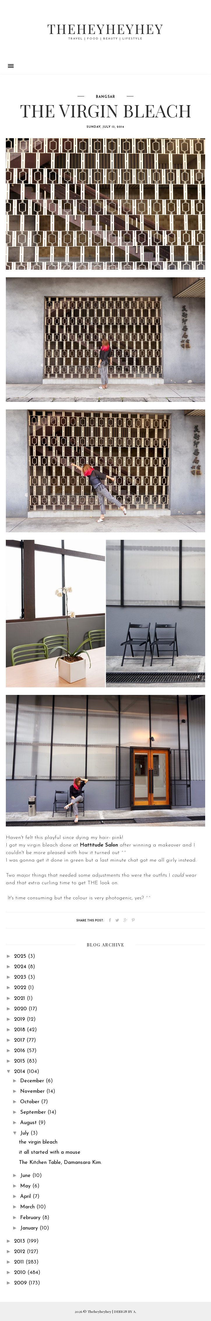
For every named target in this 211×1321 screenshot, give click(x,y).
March (28, 1207)
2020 (21, 1009)
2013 (20, 1241)
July (25, 1133)
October (30, 1102)
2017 (20, 1040)
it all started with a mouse (49, 1152)
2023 (21, 977)
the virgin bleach (38, 1142)
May (26, 1186)
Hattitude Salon (99, 845)
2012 (20, 1251)
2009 (21, 1283)
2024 (21, 967)
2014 (20, 1071)
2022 (21, 988)
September (34, 1112)
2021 (20, 998)
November (33, 1091)
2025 (21, 956)
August (29, 1123)
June (26, 1175)
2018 (20, 1030)
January (30, 1228)
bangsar (105, 97)
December (33, 1081)
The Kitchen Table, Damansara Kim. (60, 1162)
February (31, 1218)
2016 (20, 1051)
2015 (20, 1061)
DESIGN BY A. (125, 1311)
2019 (20, 1019)
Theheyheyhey (105, 28)
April (26, 1196)
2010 (20, 1272)
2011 (20, 1262)
